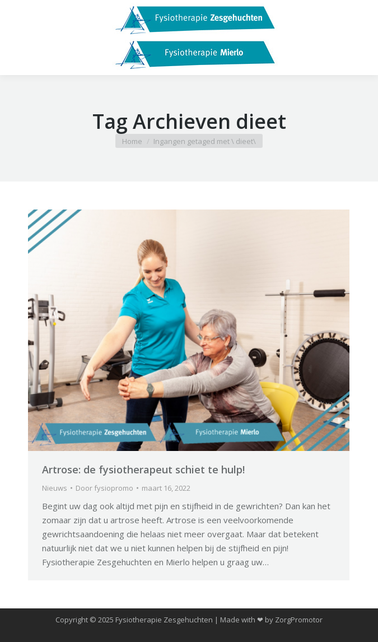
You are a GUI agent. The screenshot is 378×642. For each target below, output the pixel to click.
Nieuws (54, 488)
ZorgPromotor (299, 620)
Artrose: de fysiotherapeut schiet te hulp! (143, 469)
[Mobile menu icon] (18, 37)
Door (104, 488)
